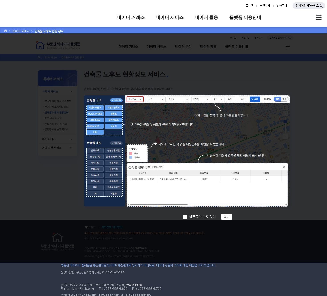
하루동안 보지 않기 (202, 217)
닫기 (226, 217)
